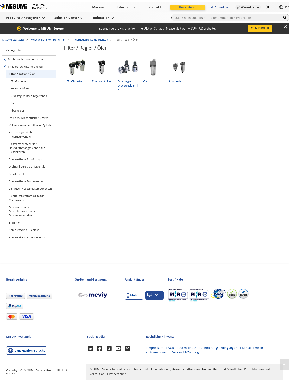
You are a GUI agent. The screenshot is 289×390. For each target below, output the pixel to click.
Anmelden (219, 7)
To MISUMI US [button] (260, 28)
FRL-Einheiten (19, 81)
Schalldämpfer (17, 174)
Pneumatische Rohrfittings (25, 159)
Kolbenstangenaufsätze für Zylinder (30, 125)
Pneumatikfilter (20, 88)
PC (152, 295)
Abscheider (17, 110)
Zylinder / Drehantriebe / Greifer (28, 118)
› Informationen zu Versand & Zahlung (172, 352)
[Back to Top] (284, 364)
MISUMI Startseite (13, 40)
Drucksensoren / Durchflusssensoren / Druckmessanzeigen (22, 211)
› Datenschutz (186, 348)
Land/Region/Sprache (30, 350)
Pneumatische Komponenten (90, 40)
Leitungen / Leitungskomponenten (30, 188)
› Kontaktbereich (251, 348)
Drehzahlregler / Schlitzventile (27, 166)
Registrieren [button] (187, 7)
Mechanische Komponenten (48, 40)
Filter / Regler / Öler (22, 74)
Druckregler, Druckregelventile (29, 96)
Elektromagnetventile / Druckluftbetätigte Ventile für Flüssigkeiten (27, 148)
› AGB (170, 348)
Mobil (132, 295)
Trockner (14, 223)
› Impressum (154, 348)
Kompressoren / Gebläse (24, 230)
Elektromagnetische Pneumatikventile (21, 134)
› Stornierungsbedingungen (218, 348)
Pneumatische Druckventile (26, 181)
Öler (13, 103)
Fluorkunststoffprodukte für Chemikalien (26, 198)
